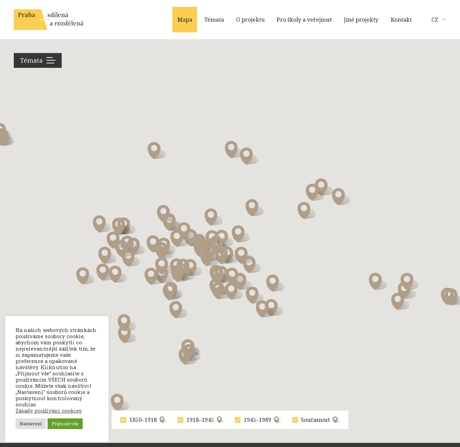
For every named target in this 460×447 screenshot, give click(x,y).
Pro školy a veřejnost (304, 19)
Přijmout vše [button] (65, 423)
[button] (126, 322)
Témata (214, 19)
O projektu (250, 19)
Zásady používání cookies (49, 411)
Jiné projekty (361, 19)
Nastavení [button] (31, 423)
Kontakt (401, 19)
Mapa (184, 19)
